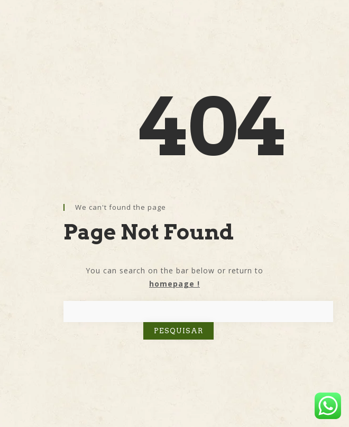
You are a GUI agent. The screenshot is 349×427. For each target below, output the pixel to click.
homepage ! (174, 284)
